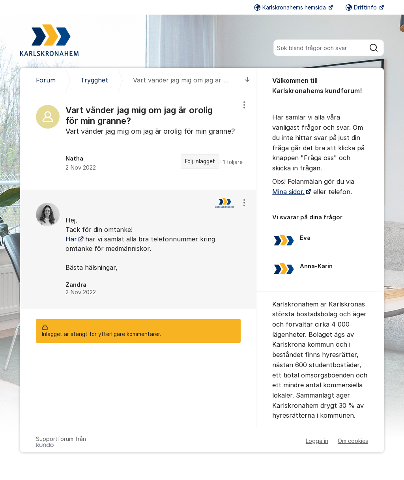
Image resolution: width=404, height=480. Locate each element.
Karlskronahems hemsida (290, 7)
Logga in (317, 440)
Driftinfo (362, 7)
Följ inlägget (200, 161)
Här (71, 239)
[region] (138, 141)
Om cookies (353, 440)
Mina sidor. (288, 192)
